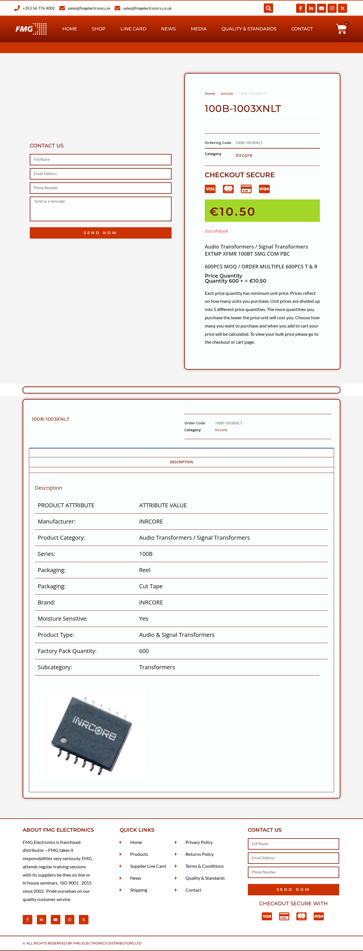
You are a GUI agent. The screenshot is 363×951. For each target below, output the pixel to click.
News (168, 29)
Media (199, 29)
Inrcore (227, 93)
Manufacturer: (56, 521)
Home (69, 29)
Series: (46, 554)
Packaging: (52, 570)
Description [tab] (181, 462)
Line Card (133, 29)
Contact (302, 29)
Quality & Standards (249, 29)
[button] (268, 8)
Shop (98, 29)
